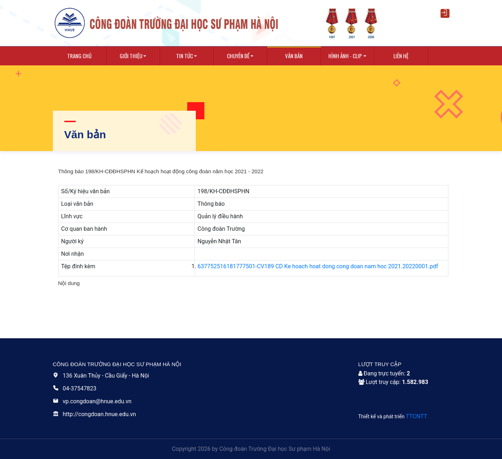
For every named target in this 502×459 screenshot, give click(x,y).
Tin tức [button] (184, 56)
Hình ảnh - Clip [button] (345, 56)
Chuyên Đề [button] (238, 56)
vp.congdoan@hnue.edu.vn (92, 401)
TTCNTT (416, 416)
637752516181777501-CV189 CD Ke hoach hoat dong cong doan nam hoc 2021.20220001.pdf (318, 266)
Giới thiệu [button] (131, 56)
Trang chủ (79, 56)
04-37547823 (74, 388)
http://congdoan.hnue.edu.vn (94, 414)
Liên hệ (400, 56)
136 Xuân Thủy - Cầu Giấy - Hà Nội (101, 375)
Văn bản (294, 56)
